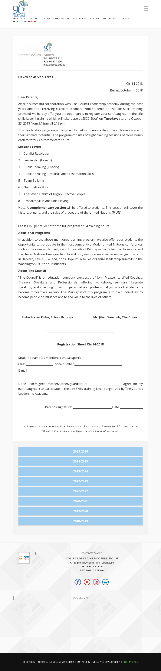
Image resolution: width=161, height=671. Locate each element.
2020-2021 (80, 501)
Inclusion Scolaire (39, 18)
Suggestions (110, 18)
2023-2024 (80, 471)
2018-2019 (80, 521)
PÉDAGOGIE (19, 18)
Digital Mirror (128, 661)
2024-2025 (80, 461)
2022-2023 (80, 481)
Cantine (94, 18)
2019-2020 (80, 511)
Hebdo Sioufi (61, 18)
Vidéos (125, 18)
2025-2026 (80, 451)
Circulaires (79, 18)
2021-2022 (80, 491)
